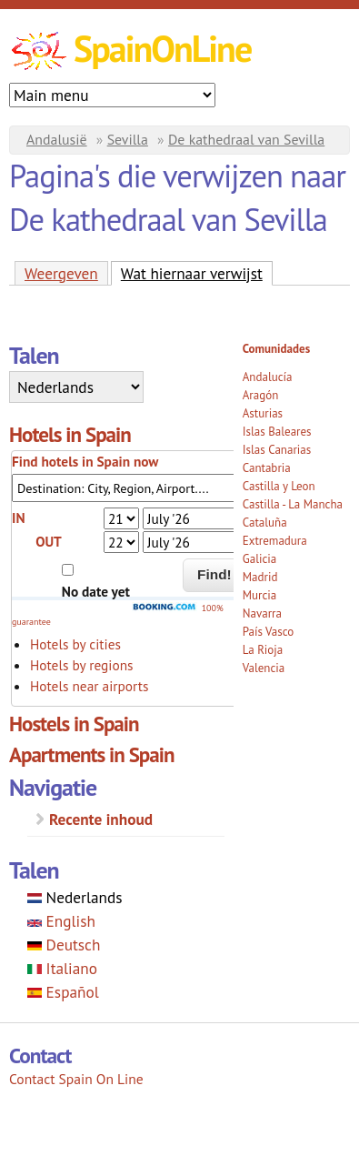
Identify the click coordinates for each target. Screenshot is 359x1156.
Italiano (62, 968)
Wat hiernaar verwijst (197, 273)
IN (18, 517)
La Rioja (263, 650)
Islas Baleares (277, 431)
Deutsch (63, 944)
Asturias (263, 413)
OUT (48, 541)
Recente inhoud (101, 819)
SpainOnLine (162, 48)
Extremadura (275, 540)
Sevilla (127, 139)
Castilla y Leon (279, 486)
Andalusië (56, 139)
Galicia (259, 559)
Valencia (264, 668)
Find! (214, 574)
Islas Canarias (277, 449)
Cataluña (265, 522)
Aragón (261, 395)
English (61, 920)
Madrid (260, 577)
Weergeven (61, 273)
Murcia (260, 595)
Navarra (262, 613)
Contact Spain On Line (76, 1079)
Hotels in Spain (70, 434)
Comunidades (276, 349)
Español (63, 991)
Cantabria (267, 468)
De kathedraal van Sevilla (246, 139)
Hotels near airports (89, 686)
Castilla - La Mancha (293, 504)
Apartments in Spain (92, 754)
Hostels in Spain (74, 723)
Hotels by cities (75, 644)
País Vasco (268, 631)
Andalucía (268, 377)
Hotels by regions (82, 665)
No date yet (96, 591)
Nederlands (75, 897)
